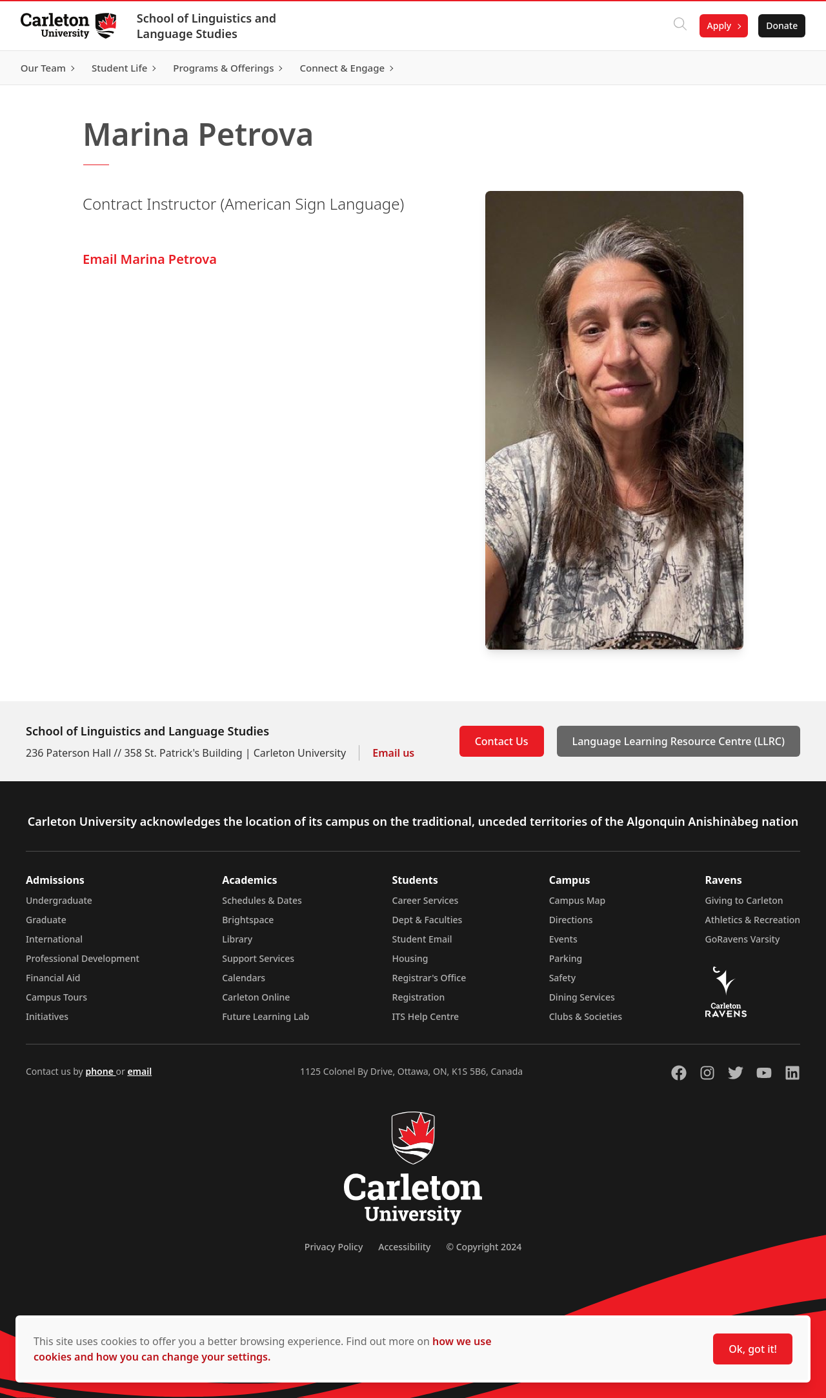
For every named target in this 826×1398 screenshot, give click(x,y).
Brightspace (248, 920)
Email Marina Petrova (150, 259)
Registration (418, 997)
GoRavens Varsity (742, 939)
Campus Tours (56, 997)
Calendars (243, 978)
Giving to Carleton (744, 900)
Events (563, 939)
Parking (566, 958)
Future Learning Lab (265, 1016)
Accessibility (404, 1247)
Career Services (425, 900)
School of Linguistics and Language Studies (206, 25)
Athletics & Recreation (752, 920)
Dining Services (582, 997)
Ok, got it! (753, 1349)
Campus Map (577, 900)
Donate (782, 25)
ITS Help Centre (425, 1016)
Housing (410, 958)
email (139, 1071)
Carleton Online (256, 997)
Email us (393, 753)
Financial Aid (53, 978)
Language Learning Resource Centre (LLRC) (678, 741)
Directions (571, 920)
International (54, 939)
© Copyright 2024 (483, 1247)
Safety (562, 978)
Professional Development (82, 958)
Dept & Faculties (427, 920)
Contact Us (502, 741)
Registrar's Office (429, 978)
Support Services (258, 958)
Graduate (46, 920)
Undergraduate (59, 900)
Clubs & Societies (585, 1016)
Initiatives (47, 1016)
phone (100, 1071)
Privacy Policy (334, 1247)
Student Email (422, 939)
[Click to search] (679, 25)
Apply (719, 25)
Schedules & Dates (262, 900)
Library (237, 939)
